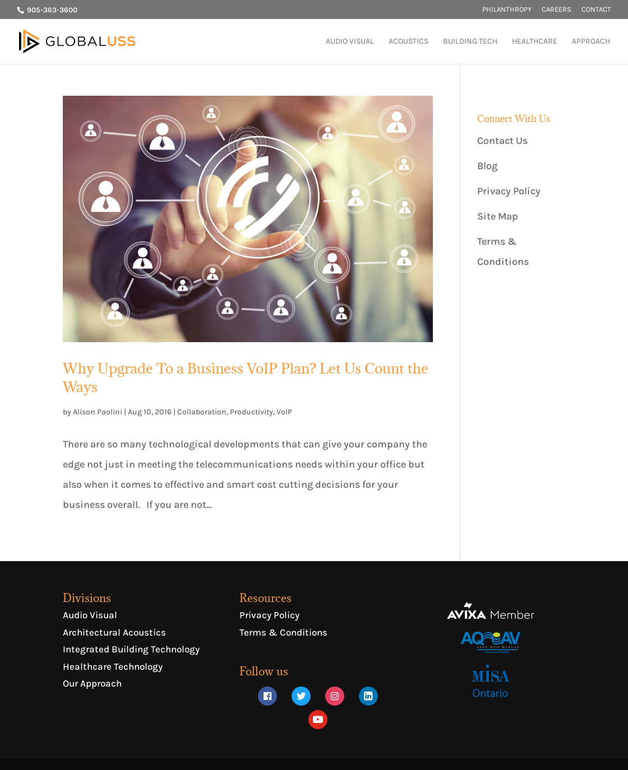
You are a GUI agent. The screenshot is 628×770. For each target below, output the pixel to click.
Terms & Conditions (283, 632)
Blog (487, 166)
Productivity (251, 412)
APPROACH (591, 42)
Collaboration (202, 412)
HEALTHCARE (534, 42)
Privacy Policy (509, 191)
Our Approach (92, 683)
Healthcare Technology (113, 666)
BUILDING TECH (470, 42)
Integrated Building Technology (131, 649)
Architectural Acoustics (114, 632)
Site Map (497, 216)
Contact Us (502, 140)
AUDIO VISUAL (350, 42)
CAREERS (556, 9)
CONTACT (596, 9)
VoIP (284, 412)
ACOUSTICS (408, 42)
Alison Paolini (97, 412)
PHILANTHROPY (507, 9)
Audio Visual (90, 614)
